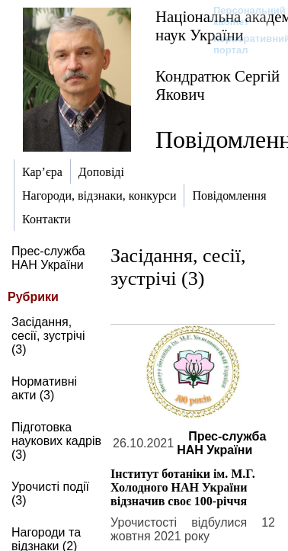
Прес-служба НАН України (48, 258)
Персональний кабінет (241, 16)
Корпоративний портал (241, 44)
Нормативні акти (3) (44, 388)
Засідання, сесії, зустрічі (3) (48, 336)
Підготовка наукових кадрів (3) (56, 441)
